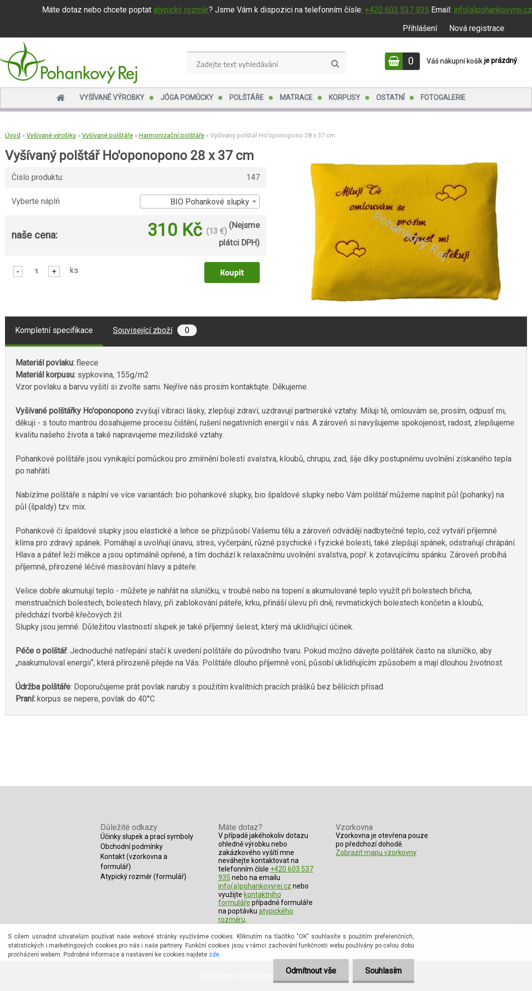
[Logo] (68, 63)
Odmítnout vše (311, 971)
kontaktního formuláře (249, 898)
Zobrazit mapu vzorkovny (376, 852)
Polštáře (246, 98)
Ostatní (390, 98)
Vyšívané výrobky (111, 98)
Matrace (296, 98)
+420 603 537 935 (397, 9)
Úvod (12, 135)
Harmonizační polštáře (171, 135)
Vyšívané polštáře (107, 135)
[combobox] (200, 201)
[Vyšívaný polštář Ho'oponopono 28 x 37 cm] (405, 165)
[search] (335, 64)
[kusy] (36, 271)
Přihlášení (420, 28)
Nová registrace (477, 28)
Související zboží (155, 330)
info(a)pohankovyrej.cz (493, 9)
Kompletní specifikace (54, 330)
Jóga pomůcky (186, 98)
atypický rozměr (181, 9)
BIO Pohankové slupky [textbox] (209, 201)
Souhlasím (383, 971)
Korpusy (344, 98)
